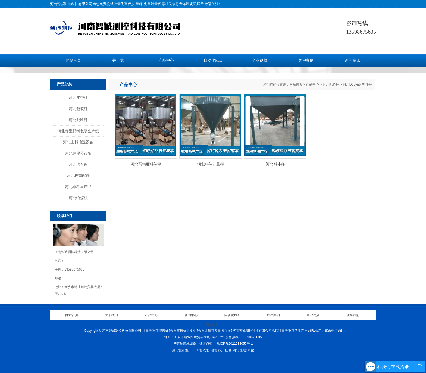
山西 (228, 350)
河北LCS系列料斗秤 (357, 84)
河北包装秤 (78, 108)
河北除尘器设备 (78, 153)
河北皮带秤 (78, 97)
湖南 (214, 350)
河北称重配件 (78, 175)
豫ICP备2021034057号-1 (235, 344)
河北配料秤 (78, 120)
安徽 (243, 350)
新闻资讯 (352, 60)
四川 (221, 350)
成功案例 (273, 315)
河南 (199, 350)
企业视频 (259, 60)
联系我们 (352, 315)
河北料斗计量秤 (210, 164)
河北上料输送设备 (78, 142)
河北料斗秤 (275, 164)
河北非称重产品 (78, 186)
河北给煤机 (78, 198)
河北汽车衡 (78, 164)
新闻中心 (191, 315)
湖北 (206, 350)
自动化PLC (213, 60)
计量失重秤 (122, 4)
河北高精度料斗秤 (146, 164)
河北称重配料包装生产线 (78, 131)
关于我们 (119, 60)
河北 (236, 350)
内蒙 (251, 350)
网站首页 (73, 60)
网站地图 (212, 325)
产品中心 (166, 60)
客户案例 (306, 60)
